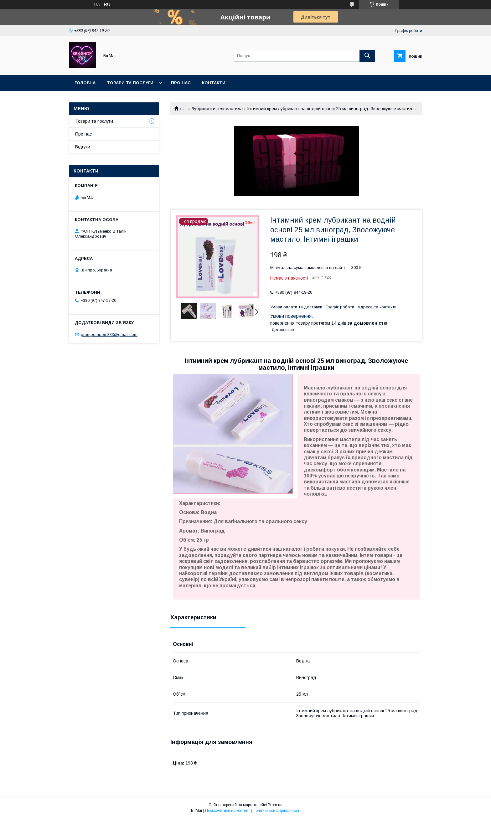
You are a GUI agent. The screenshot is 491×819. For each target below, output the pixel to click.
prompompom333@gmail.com (109, 334)
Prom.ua (275, 805)
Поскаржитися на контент (227, 810)
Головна (85, 82)
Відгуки (82, 146)
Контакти (213, 82)
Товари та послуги (130, 82)
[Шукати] (367, 56)
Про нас (181, 82)
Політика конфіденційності (276, 810)
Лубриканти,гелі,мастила (217, 108)
